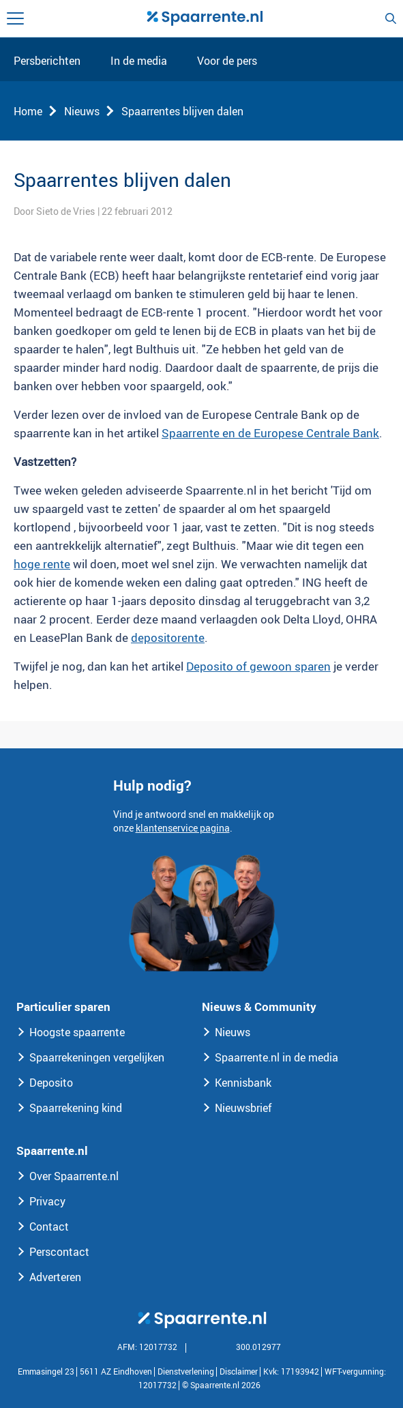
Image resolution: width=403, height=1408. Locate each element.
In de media (138, 61)
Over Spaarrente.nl (74, 1176)
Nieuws (82, 111)
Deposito (51, 1082)
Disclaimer (239, 1371)
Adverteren (55, 1277)
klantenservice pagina (183, 827)
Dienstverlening (186, 1371)
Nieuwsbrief (243, 1107)
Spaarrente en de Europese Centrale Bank (270, 433)
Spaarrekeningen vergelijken (96, 1057)
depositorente (168, 637)
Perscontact (59, 1251)
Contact (49, 1226)
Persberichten (47, 61)
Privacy (47, 1201)
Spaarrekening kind (75, 1107)
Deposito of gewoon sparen (258, 666)
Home (28, 111)
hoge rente (42, 564)
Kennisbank (243, 1082)
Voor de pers (227, 61)
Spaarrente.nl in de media (276, 1057)
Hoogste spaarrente (77, 1032)
